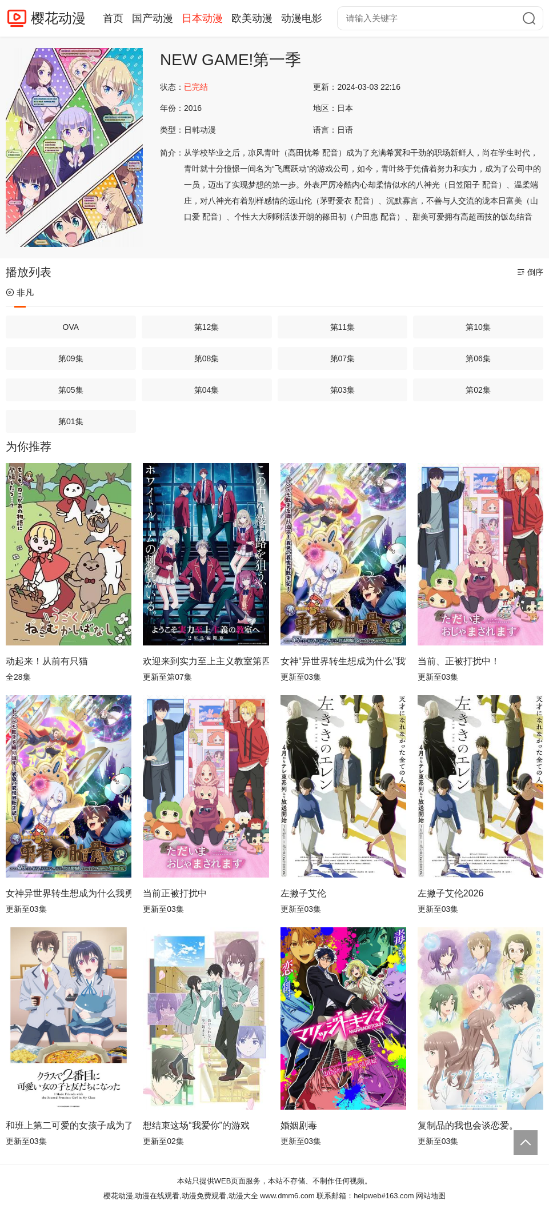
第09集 (70, 358)
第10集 (478, 327)
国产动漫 (152, 18)
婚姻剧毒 (298, 1125)
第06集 (478, 358)
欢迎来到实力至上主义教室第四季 (206, 661)
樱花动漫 (58, 18)
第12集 (206, 327)
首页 (113, 18)
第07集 (342, 358)
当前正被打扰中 (175, 893)
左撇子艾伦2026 (451, 893)
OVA (71, 327)
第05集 (70, 389)
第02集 (478, 389)
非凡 (20, 292)
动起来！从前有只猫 (47, 661)
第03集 (342, 389)
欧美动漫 (252, 18)
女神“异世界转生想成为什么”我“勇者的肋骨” (343, 661)
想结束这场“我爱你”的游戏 (196, 1125)
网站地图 (431, 1195)
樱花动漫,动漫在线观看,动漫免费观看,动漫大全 (180, 1195)
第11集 (342, 327)
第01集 (70, 421)
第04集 (206, 389)
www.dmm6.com (287, 1195)
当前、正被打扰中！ (459, 661)
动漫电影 (301, 18)
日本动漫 (202, 18)
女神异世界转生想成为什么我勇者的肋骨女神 (68, 893)
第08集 (206, 358)
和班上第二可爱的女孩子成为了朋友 (68, 1125)
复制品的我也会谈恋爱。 (468, 1125)
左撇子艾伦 (303, 893)
